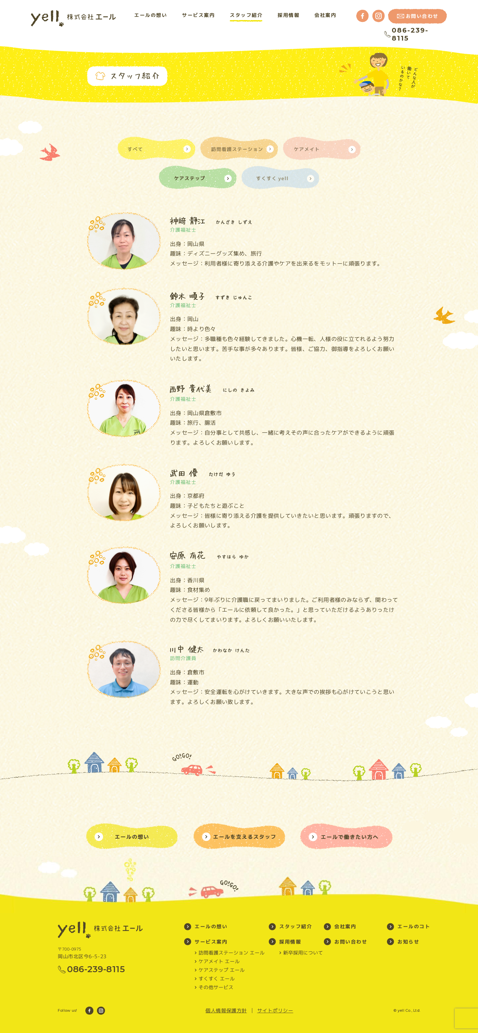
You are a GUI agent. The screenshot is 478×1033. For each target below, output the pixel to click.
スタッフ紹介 (246, 15)
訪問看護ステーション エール (232, 953)
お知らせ (408, 941)
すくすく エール (217, 979)
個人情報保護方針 (226, 1010)
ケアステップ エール (222, 970)
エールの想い (150, 15)
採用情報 (288, 15)
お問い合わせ (350, 941)
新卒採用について (303, 953)
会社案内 (325, 15)
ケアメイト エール (219, 962)
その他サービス (216, 987)
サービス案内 (198, 15)
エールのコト (413, 926)
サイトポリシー (275, 1010)
